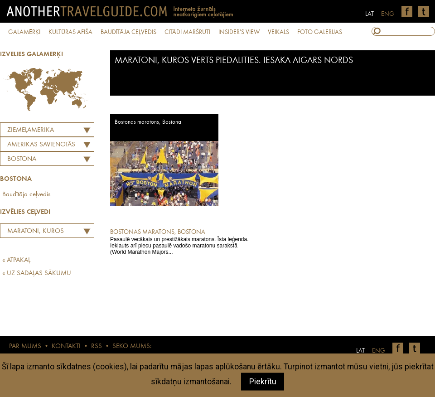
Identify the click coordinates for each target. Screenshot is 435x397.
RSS (96, 346)
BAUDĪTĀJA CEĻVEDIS (128, 32)
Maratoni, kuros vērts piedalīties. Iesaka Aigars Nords (40, 232)
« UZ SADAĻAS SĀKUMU (36, 273)
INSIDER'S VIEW (239, 32)
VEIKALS (278, 32)
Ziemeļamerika (30, 130)
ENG (387, 14)
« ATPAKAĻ (16, 260)
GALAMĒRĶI (24, 32)
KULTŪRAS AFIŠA (70, 32)
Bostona (21, 159)
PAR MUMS (25, 346)
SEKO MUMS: (131, 346)
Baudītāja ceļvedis (26, 194)
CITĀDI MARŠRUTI (187, 32)
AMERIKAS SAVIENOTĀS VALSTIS (39, 145)
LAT (369, 14)
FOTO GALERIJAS (319, 32)
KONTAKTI (66, 346)
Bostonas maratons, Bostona (148, 122)
